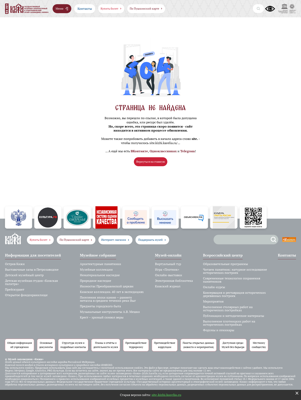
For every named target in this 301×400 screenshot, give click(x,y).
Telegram (187, 151)
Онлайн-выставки (168, 275)
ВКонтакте (139, 151)
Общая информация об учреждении (19, 345)
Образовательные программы (225, 264)
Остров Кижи (15, 264)
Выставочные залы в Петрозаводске (32, 269)
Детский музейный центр (24, 275)
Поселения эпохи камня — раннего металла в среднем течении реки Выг (108, 299)
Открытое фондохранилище (26, 295)
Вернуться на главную (150, 161)
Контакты (84, 8)
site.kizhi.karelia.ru (166, 395)
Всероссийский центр (223, 255)
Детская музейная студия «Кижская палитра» (31, 282)
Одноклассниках (163, 151)
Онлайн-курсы (214, 287)
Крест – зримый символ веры (102, 317)
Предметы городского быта (100, 306)
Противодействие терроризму (136, 345)
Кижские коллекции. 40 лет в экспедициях (112, 292)
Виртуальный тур (168, 264)
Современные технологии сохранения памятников (231, 280)
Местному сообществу (259, 345)
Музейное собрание (98, 255)
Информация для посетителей (33, 255)
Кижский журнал (167, 286)
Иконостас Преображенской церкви (106, 286)
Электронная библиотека (174, 280)
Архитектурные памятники (100, 264)
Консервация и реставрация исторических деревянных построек (234, 294)
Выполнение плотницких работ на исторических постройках (229, 323)
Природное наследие (95, 280)
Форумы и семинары (218, 330)
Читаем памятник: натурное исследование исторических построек (235, 271)
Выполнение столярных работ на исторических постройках (228, 308)
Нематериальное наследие (100, 275)
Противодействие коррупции (164, 345)
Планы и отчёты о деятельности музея (105, 345)
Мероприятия (213, 301)
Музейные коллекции (96, 269)
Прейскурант (14, 289)
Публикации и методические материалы (233, 316)
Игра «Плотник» (167, 269)
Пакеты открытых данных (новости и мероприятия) (198, 345)
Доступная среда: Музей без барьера (233, 345)
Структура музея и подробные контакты (73, 345)
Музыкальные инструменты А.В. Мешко (110, 312)
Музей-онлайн (168, 255)
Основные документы (46, 345)
